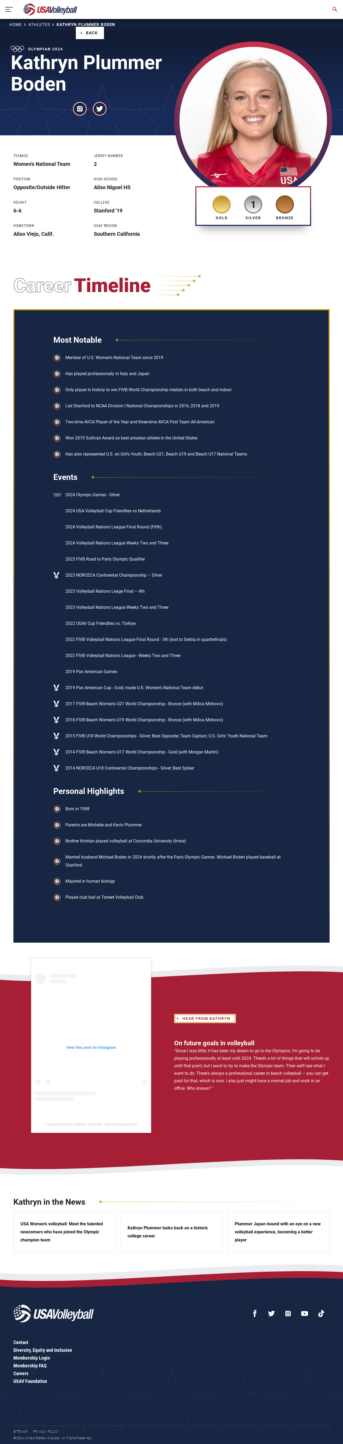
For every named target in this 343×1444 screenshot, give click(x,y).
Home (15, 24)
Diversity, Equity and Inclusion (42, 1350)
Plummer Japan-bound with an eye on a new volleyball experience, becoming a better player (278, 1231)
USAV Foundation (30, 1381)
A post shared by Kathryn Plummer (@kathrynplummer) (91, 1124)
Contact (20, 1342)
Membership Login (31, 1358)
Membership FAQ (30, 1365)
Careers (20, 1373)
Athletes (39, 24)
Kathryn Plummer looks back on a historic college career (168, 1231)
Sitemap (20, 1432)
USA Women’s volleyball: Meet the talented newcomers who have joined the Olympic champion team (61, 1231)
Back (92, 33)
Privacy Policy (46, 1432)
